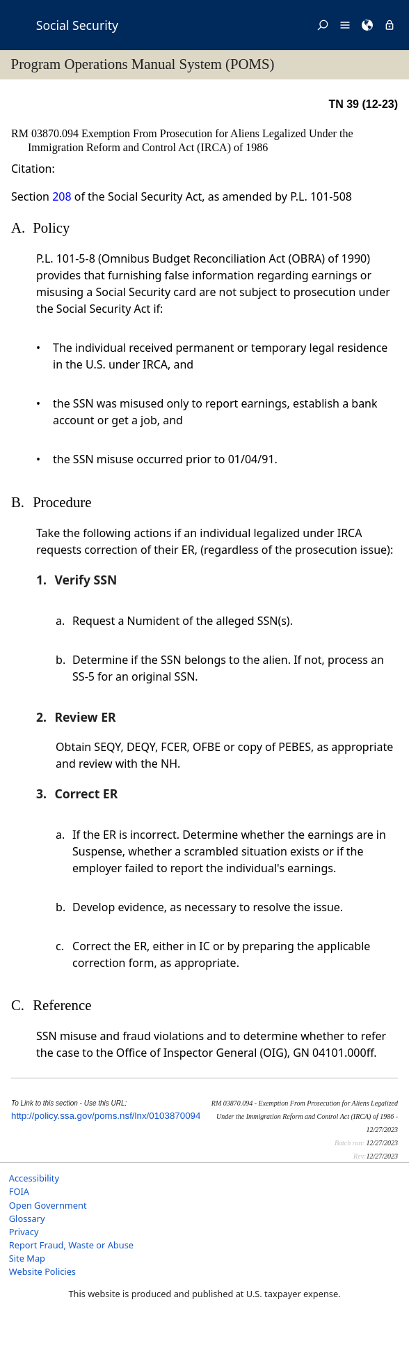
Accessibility (34, 1178)
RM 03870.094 (46, 133)
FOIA (19, 1191)
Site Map (27, 1258)
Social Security (77, 25)
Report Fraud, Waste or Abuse (71, 1245)
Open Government (48, 1205)
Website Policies (42, 1271)
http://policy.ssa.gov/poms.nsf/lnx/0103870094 (105, 1115)
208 (61, 196)
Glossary (27, 1218)
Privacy (24, 1231)
